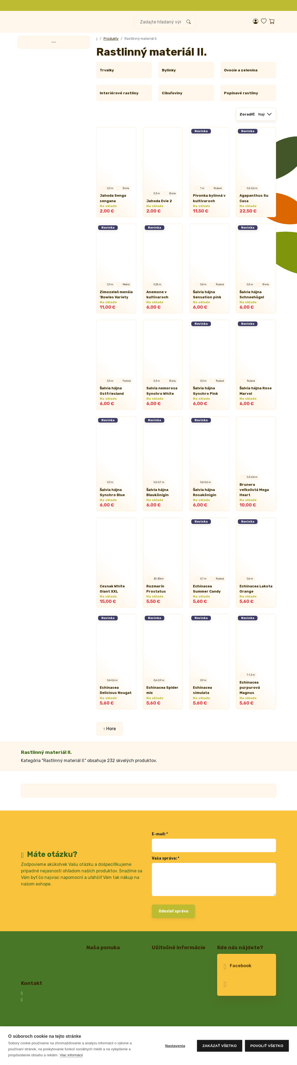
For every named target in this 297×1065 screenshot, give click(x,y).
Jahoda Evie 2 (157, 201)
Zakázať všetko (219, 1046)
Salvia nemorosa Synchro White (160, 390)
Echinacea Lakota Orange (254, 583)
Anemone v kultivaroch (155, 294)
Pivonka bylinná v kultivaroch (207, 198)
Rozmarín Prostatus (162, 586)
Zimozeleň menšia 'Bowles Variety (115, 294)
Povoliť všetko (266, 1046)
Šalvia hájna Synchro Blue (111, 487)
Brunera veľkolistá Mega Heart (255, 487)
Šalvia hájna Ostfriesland (110, 390)
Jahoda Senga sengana (111, 198)
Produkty (110, 39)
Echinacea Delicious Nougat (114, 679)
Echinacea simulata (209, 682)
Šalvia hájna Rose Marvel (254, 390)
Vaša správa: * (165, 848)
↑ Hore (109, 718)
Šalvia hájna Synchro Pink (204, 390)
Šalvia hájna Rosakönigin (203, 487)
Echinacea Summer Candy (209, 583)
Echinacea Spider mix (160, 679)
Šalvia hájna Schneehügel (250, 294)
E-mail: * (159, 823)
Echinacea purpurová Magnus (255, 679)
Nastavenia (175, 1046)
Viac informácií (71, 1055)
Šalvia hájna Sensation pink (205, 294)
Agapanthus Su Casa (252, 198)
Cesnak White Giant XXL (116, 583)
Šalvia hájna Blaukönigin (156, 487)
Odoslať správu (173, 901)
